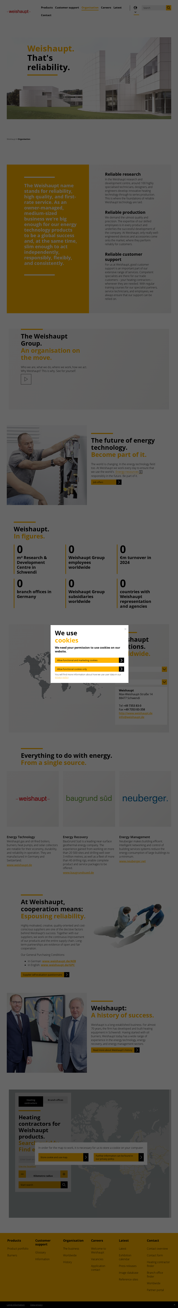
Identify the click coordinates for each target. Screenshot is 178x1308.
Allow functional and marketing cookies (77, 660)
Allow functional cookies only (72, 669)
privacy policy (61, 677)
